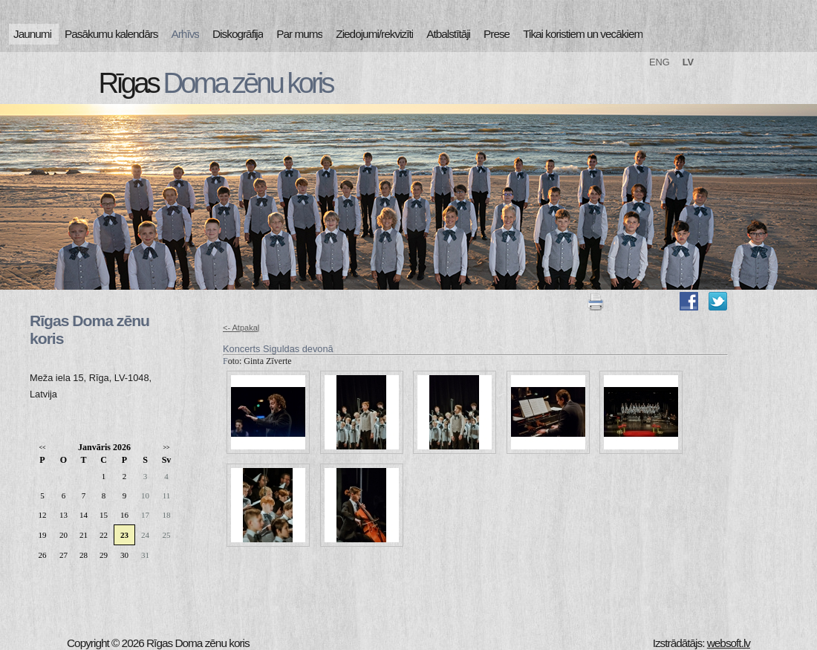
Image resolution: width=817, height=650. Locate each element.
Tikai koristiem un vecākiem (582, 33)
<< (42, 447)
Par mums (299, 33)
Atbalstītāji (448, 33)
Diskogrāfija (237, 33)
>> (166, 447)
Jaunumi (32, 33)
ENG (659, 62)
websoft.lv (728, 643)
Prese (497, 33)
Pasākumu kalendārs (111, 33)
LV (688, 62)
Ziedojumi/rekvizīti (374, 33)
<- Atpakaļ (241, 327)
